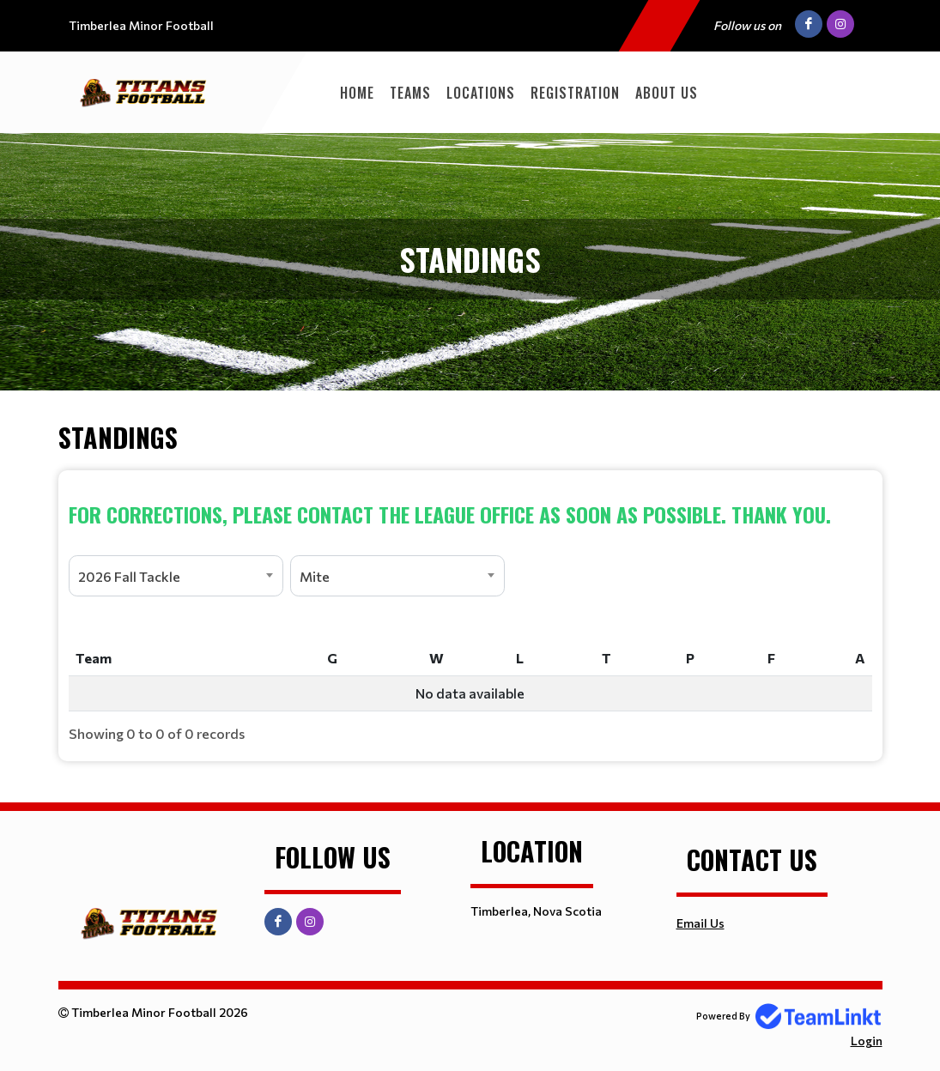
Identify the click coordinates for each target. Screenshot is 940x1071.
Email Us (700, 923)
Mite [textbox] (315, 576)
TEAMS (410, 92)
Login (866, 1040)
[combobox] (176, 575)
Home (357, 92)
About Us (666, 92)
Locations (480, 92)
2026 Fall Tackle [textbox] (129, 576)
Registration (575, 92)
